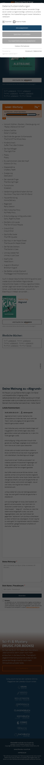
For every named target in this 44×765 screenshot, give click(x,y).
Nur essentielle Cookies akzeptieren (22, 41)
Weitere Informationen (22, 46)
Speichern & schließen (22, 34)
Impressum (29, 51)
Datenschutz (38, 51)
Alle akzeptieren (22, 28)
